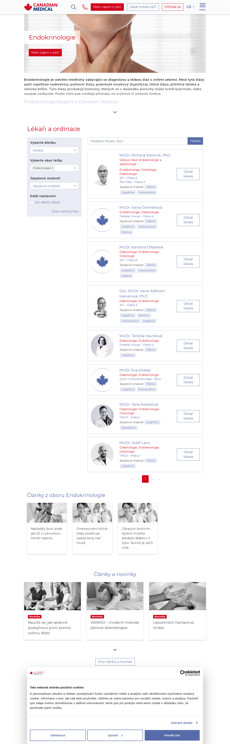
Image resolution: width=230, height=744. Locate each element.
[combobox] (54, 150)
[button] (115, 112)
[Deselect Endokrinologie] (52, 168)
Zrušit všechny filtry (65, 211)
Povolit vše (172, 735)
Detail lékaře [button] (188, 174)
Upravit (115, 735)
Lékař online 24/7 (142, 7)
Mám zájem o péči (107, 7)
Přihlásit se (172, 7)
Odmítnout (57, 735)
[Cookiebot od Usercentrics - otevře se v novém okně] (183, 673)
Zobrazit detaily (182, 722)
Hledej (195, 141)
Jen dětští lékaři (47, 202)
